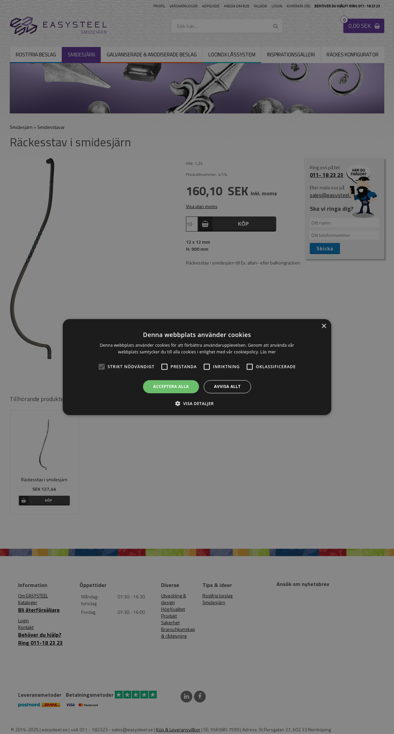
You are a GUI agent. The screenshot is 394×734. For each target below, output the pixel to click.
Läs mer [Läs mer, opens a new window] (268, 352)
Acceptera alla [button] (171, 386)
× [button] (323, 326)
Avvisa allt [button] (227, 386)
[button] (101, 367)
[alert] (197, 367)
